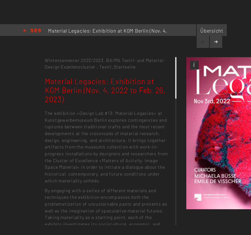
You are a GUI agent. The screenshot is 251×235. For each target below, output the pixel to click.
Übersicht (211, 31)
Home (32, 31)
